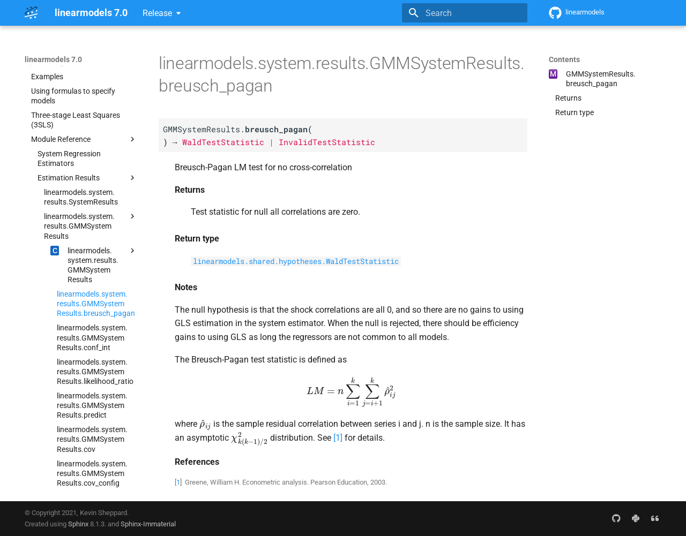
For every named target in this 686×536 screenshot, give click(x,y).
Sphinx (78, 524)
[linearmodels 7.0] (31, 13)
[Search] (464, 12)
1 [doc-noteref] (337, 438)
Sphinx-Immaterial (148, 524)
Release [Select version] (157, 13)
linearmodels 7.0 (53, 59)
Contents (564, 59)
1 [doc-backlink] (178, 482)
